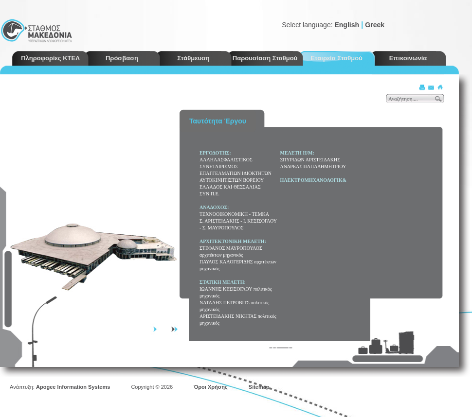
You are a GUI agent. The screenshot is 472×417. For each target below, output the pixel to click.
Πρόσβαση (122, 58)
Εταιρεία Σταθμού (336, 58)
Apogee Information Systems (73, 387)
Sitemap (259, 387)
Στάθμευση (193, 58)
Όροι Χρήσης (211, 387)
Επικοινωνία (408, 58)
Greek (374, 25)
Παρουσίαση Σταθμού (265, 58)
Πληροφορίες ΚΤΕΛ (50, 58)
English (346, 25)
